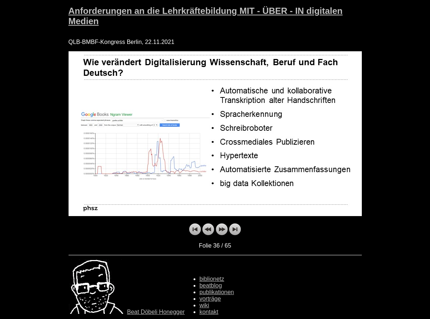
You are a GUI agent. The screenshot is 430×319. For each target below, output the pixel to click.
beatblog (210, 285)
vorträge (210, 299)
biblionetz (211, 279)
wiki (204, 305)
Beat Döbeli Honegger (156, 312)
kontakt (208, 312)
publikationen (216, 292)
